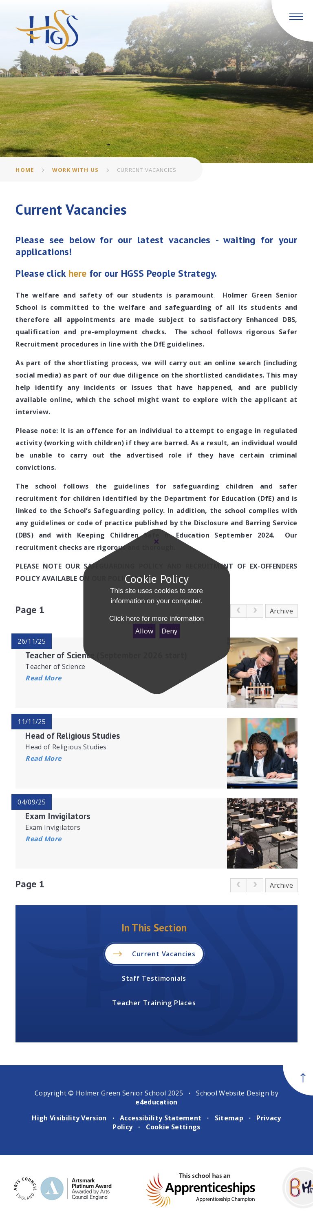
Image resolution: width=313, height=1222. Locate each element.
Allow (144, 630)
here (78, 273)
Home (24, 169)
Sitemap (229, 1117)
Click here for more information (156, 618)
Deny (169, 630)
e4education (156, 1102)
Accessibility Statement (160, 1117)
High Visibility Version (69, 1117)
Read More (43, 677)
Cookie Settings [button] (173, 1126)
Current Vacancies (146, 169)
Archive (281, 611)
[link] (238, 611)
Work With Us (75, 169)
